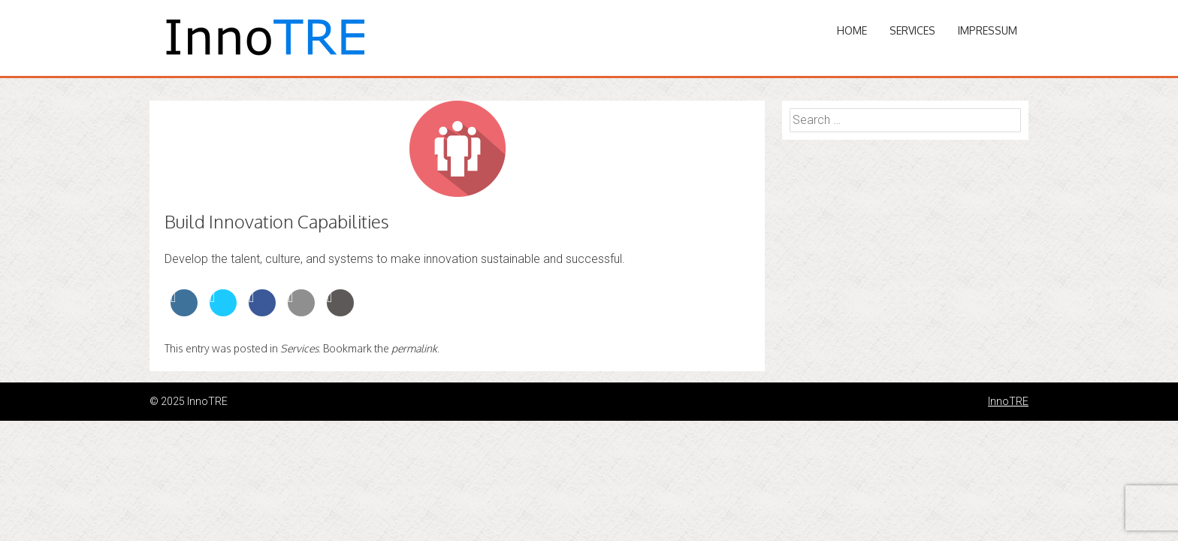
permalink (414, 348)
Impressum (987, 30)
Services (912, 30)
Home (852, 30)
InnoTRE (1008, 401)
